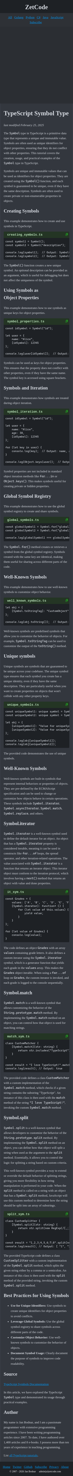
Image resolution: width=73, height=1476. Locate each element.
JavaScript (56, 17)
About (65, 1467)
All (10, 17)
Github (28, 1467)
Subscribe (36, 22)
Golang (18, 17)
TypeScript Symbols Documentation (26, 1384)
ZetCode (36, 7)
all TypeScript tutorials (23, 1455)
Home (6, 1467)
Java (45, 17)
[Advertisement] (36, 65)
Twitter (17, 1467)
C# (38, 17)
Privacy (54, 1467)
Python (30, 17)
